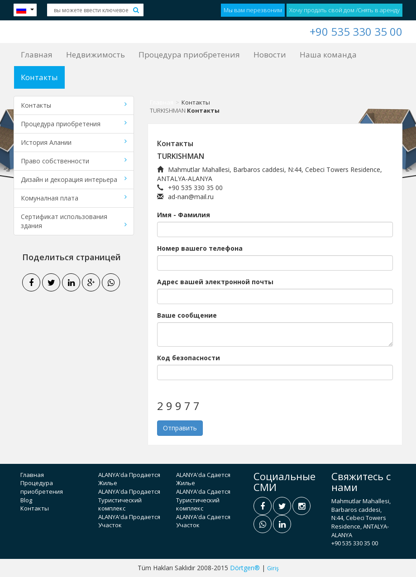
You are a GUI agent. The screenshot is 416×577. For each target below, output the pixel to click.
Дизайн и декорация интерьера (74, 179)
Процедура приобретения (189, 54)
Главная (37, 54)
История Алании (74, 142)
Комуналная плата (74, 198)
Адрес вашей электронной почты (215, 281)
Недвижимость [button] (95, 54)
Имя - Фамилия (183, 214)
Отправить (180, 428)
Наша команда (328, 54)
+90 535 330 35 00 (356, 31)
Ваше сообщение (187, 315)
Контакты (39, 77)
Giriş (273, 568)
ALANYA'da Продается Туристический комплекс (129, 499)
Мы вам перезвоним (253, 10)
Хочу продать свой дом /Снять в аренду (344, 10)
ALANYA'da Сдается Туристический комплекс (203, 499)
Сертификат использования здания (74, 221)
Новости (269, 54)
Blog (26, 500)
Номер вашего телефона (200, 248)
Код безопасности (188, 357)
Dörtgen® (245, 567)
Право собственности (74, 161)
